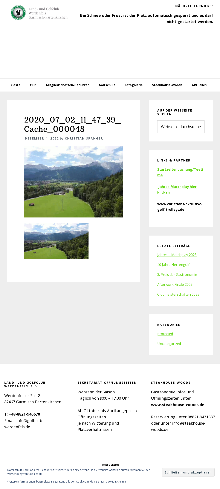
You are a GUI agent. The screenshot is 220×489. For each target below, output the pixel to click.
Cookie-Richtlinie (116, 481)
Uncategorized (169, 343)
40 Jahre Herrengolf (173, 264)
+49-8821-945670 (24, 414)
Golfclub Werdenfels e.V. (39, 13)
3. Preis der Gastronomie (177, 274)
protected (165, 333)
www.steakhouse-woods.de (177, 404)
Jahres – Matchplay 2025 (177, 254)
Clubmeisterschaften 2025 (178, 294)
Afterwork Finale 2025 (174, 284)
